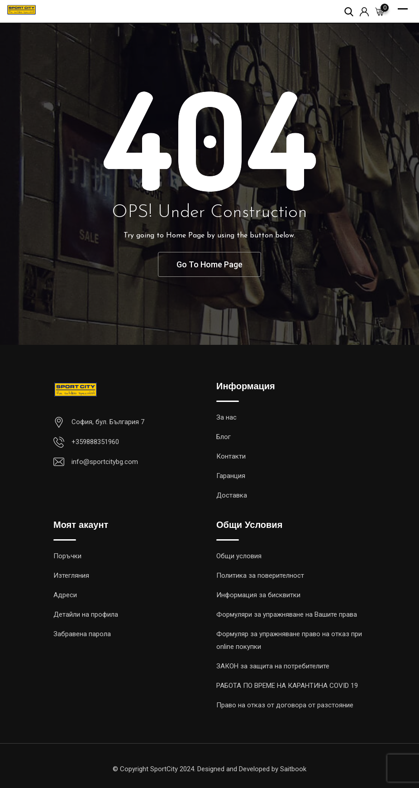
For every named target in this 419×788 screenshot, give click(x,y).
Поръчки (67, 556)
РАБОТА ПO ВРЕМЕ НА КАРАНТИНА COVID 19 (287, 686)
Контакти (231, 456)
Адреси (65, 595)
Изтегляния (71, 575)
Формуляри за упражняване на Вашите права (286, 614)
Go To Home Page (209, 264)
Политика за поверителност (260, 575)
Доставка (231, 495)
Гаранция (230, 476)
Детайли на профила (85, 614)
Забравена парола (82, 634)
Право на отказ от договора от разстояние (284, 705)
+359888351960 (95, 442)
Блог (223, 437)
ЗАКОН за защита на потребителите (272, 666)
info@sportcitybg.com (104, 462)
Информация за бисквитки (258, 595)
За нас (226, 417)
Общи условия (239, 556)
